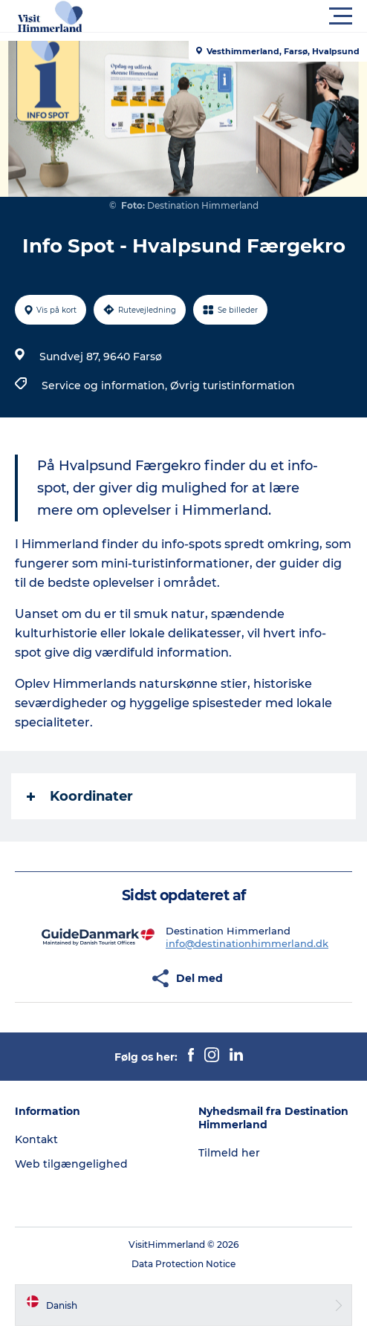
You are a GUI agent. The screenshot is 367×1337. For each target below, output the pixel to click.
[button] (250, 16)
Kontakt (36, 1139)
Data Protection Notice (183, 1263)
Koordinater (80, 796)
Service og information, (106, 385)
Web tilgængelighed (71, 1164)
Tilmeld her (229, 1152)
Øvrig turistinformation (232, 385)
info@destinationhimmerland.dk (247, 943)
